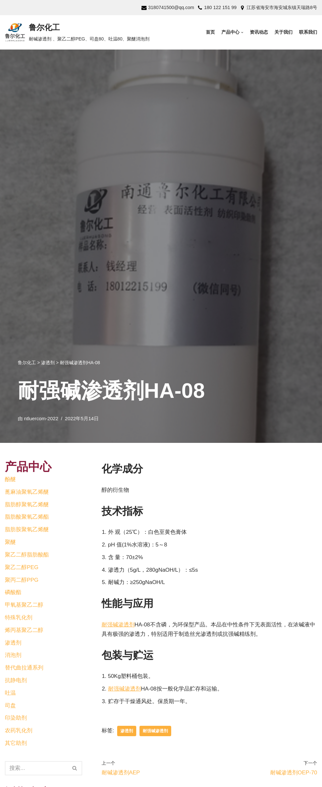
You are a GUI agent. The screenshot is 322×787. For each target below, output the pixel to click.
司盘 (10, 706)
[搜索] (75, 769)
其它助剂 (16, 744)
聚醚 (10, 542)
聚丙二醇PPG (22, 580)
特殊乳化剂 (18, 618)
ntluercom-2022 (41, 418)
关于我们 (283, 32)
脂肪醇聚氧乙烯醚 (27, 504)
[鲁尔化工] (77, 32)
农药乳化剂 (18, 731)
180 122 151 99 (220, 7)
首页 (210, 32)
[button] (74, 768)
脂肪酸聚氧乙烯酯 (27, 517)
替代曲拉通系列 (24, 668)
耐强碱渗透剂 (118, 625)
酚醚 (10, 479)
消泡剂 (13, 656)
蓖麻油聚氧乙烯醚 (27, 492)
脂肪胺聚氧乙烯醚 (27, 530)
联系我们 (308, 32)
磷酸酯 (13, 593)
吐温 (10, 693)
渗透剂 (13, 643)
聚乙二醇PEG (22, 567)
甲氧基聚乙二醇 (24, 605)
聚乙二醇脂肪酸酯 (27, 555)
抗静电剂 (16, 681)
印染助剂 (16, 718)
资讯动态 (259, 32)
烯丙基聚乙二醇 (24, 630)
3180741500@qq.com (171, 7)
